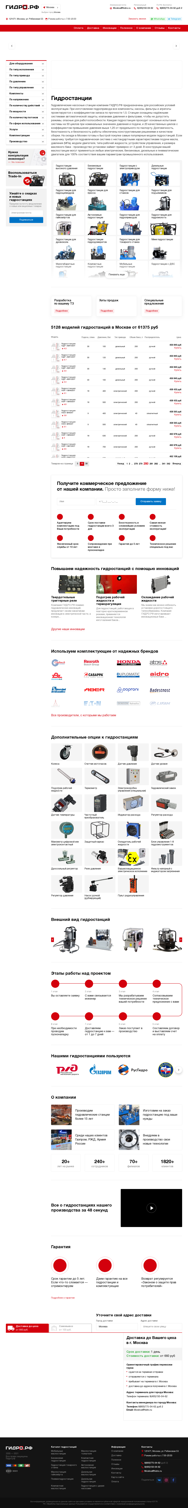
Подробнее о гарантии (63, 1298)
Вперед (177, 464)
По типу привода (19, 76)
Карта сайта (117, 1477)
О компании (143, 28)
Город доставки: (104, 1321)
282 (156, 464)
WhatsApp (159, 19)
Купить (177, 348)
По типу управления (21, 88)
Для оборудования (21, 64)
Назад (120, 464)
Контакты (174, 28)
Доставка (93, 28)
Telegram (176, 19)
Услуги (13, 130)
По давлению (17, 82)
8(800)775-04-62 (156, 1463)
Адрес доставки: (149, 1321)
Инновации (109, 28)
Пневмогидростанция (62, 1479)
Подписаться (26, 220)
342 (168, 464)
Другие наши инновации (68, 629)
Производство (18, 142)
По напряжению (19, 100)
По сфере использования (24, 124)
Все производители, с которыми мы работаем (83, 715)
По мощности (17, 112)
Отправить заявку (150, 502)
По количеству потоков (23, 118)
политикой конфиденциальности (131, 1504)
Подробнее (62, 311)
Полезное (126, 28)
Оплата (78, 28)
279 (140, 464)
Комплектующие (19, 136)
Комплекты (16, 94)
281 (151, 464)
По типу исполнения (21, 70)
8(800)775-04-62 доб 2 (171, 8)
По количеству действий (24, 106)
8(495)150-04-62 (145, 8)
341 (163, 464)
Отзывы (159, 28)
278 (136, 464)
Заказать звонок (137, 19)
